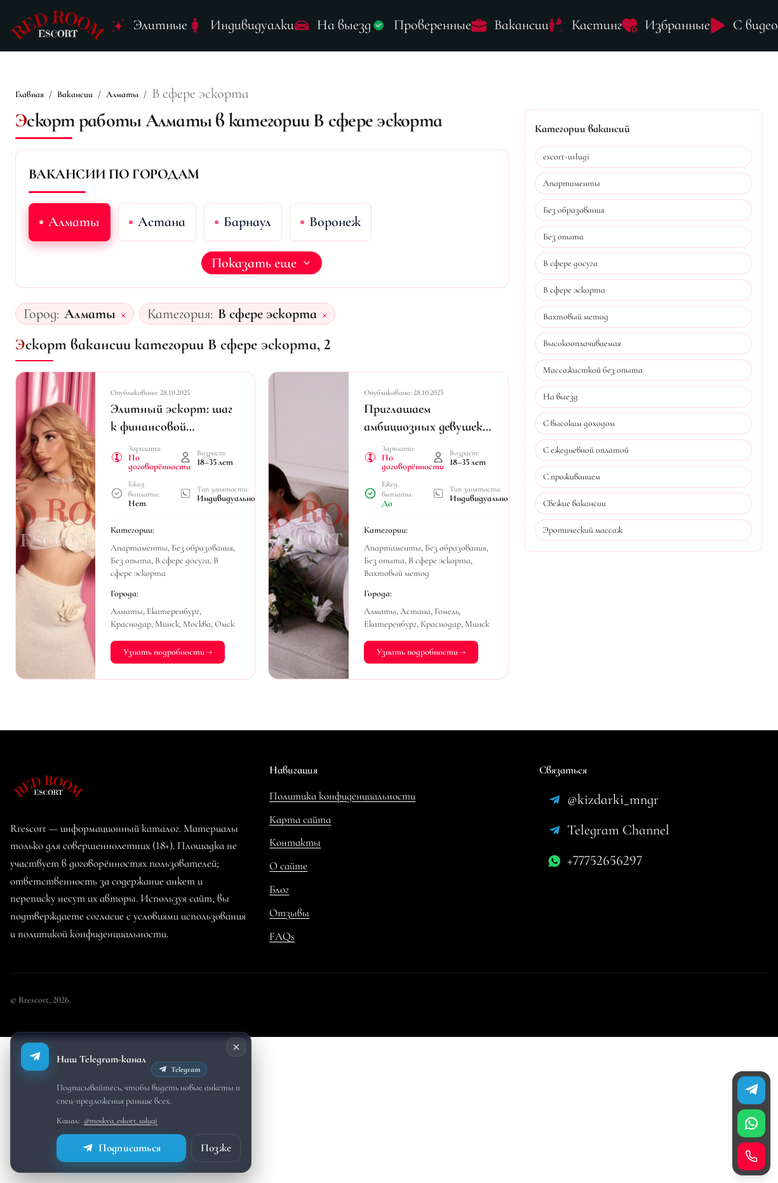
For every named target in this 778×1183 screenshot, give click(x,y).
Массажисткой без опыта (593, 369)
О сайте (288, 865)
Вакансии (75, 94)
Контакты (295, 842)
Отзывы (289, 912)
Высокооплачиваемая (582, 343)
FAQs (282, 936)
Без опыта (563, 236)
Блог (279, 889)
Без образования (574, 209)
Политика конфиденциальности (342, 796)
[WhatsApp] (751, 1123)
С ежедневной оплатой (586, 449)
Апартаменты (571, 183)
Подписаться (121, 1147)
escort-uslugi (566, 156)
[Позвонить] (751, 1156)
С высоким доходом (579, 423)
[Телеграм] (751, 1090)
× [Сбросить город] (123, 313)
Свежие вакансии (574, 503)
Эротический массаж (582, 530)
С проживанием (571, 476)
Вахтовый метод (575, 316)
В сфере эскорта (574, 289)
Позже (216, 1147)
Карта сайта (300, 819)
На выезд (560, 396)
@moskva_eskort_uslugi (121, 1121)
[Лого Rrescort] (57, 25)
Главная (29, 94)
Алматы (122, 94)
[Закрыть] (236, 1047)
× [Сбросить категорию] (324, 313)
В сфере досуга (570, 263)
